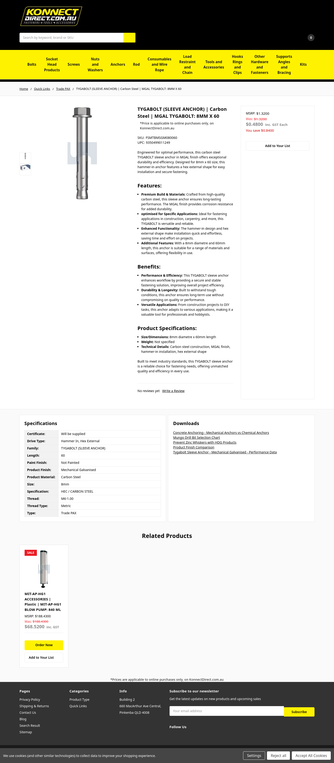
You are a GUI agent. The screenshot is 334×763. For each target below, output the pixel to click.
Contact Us (27, 712)
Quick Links (78, 706)
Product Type (80, 699)
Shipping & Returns (34, 706)
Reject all (278, 755)
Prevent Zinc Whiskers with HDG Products (204, 442)
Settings (254, 755)
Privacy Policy (29, 699)
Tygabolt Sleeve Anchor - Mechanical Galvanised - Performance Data (225, 452)
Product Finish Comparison (193, 447)
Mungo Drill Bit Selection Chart (196, 437)
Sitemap (25, 732)
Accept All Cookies (311, 755)
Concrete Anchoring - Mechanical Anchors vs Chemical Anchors (221, 432)
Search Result (29, 725)
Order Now (44, 645)
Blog (22, 719)
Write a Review (173, 391)
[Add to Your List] (44, 657)
